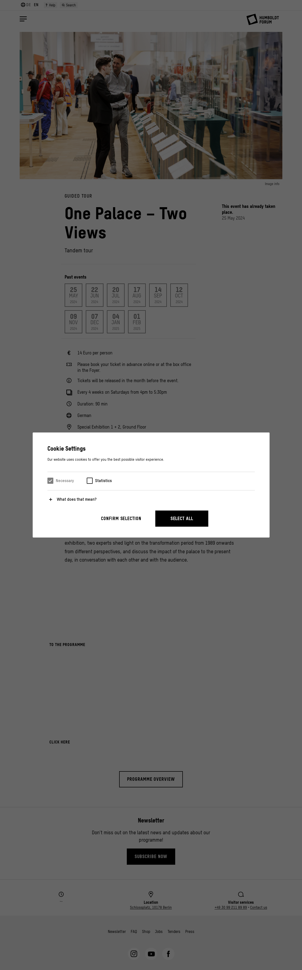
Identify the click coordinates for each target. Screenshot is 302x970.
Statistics (103, 480)
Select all (182, 518)
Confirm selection (121, 518)
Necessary (65, 480)
